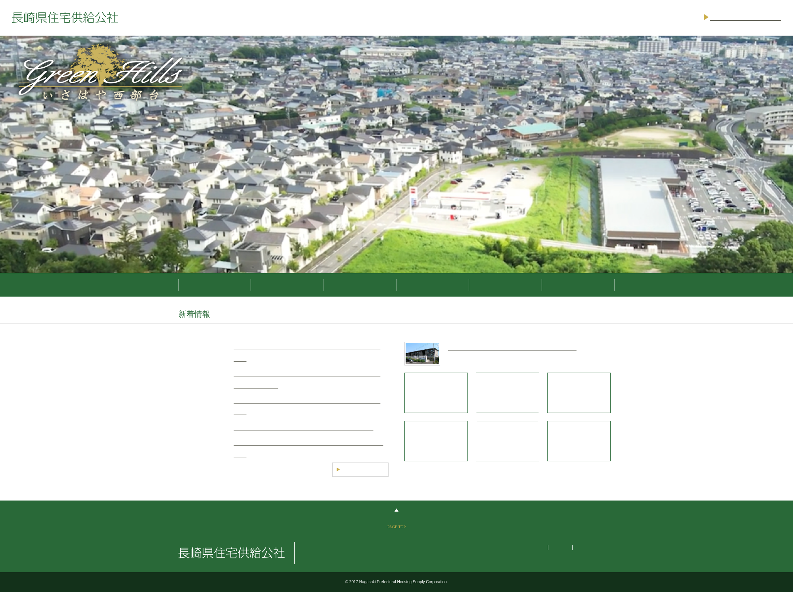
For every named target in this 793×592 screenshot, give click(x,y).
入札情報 (505, 285)
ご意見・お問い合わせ (745, 17)
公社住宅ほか (360, 285)
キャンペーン (432, 285)
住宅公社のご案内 (578, 285)
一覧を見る (360, 469)
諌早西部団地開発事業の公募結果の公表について (304, 427)
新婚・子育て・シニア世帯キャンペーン (512, 347)
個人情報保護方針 (596, 547)
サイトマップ (527, 547)
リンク (559, 547)
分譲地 (215, 285)
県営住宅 (287, 285)
